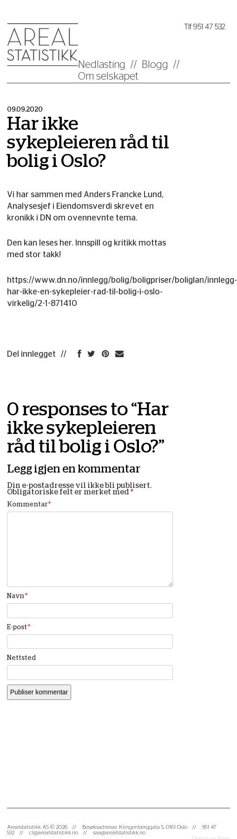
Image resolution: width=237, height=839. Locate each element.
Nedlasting (101, 65)
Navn (17, 596)
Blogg (155, 65)
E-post (18, 627)
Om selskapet (108, 76)
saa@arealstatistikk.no (119, 832)
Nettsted (21, 658)
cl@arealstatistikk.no (53, 832)
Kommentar (29, 504)
